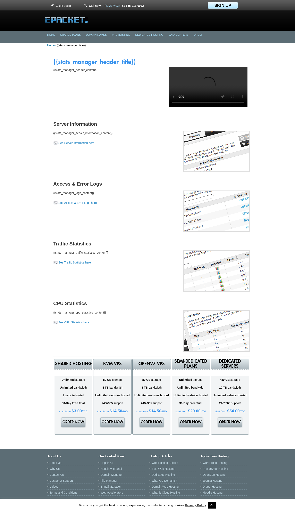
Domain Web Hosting (165, 486)
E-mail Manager (111, 486)
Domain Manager (112, 474)
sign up (222, 5)
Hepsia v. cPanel (111, 468)
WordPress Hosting (215, 462)
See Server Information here (76, 143)
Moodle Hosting (212, 492)
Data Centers (178, 34)
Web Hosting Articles (165, 462)
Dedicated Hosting (149, 34)
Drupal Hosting (212, 486)
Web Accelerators (112, 492)
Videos (54, 486)
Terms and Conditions (63, 492)
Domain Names (96, 34)
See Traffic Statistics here (74, 262)
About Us (55, 462)
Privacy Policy (195, 505)
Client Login (63, 5)
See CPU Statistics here (73, 322)
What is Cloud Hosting (166, 492)
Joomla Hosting (212, 480)
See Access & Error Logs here (77, 202)
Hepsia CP (107, 462)
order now (73, 422)
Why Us (55, 468)
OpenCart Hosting (214, 474)
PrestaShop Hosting (215, 468)
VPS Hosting (121, 34)
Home (51, 34)
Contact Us (57, 474)
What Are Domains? (164, 480)
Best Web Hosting (163, 468)
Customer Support (61, 480)
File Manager (109, 480)
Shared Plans (70, 34)
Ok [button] (212, 505)
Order (198, 34)
